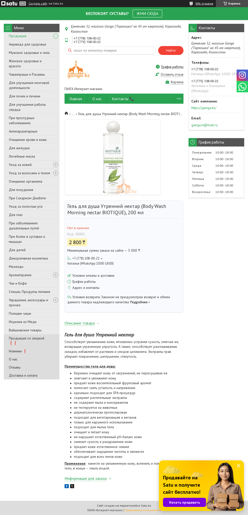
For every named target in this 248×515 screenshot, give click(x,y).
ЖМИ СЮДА (147, 13)
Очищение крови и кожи (28, 139)
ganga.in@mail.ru (204, 125)
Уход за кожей (20, 164)
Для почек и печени (24, 96)
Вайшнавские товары (25, 330)
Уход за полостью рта (26, 206)
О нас (13, 359)
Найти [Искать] (171, 50)
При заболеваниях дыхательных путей (24, 225)
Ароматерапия (20, 275)
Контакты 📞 (123, 99)
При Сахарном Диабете (27, 198)
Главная (76, 99)
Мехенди (16, 266)
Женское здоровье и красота (25, 63)
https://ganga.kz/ (203, 107)
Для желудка (19, 148)
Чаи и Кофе (18, 283)
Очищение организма (25, 181)
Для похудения (21, 189)
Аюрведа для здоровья (27, 44)
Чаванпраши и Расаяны (27, 74)
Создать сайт (38, 3)
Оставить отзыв (172, 74)
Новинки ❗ (18, 351)
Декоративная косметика (28, 258)
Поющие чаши (20, 313)
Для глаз (16, 214)
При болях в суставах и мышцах (27, 239)
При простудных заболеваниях (21, 120)
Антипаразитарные (23, 131)
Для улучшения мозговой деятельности (29, 85)
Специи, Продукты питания (29, 291)
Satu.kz (146, 505)
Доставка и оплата (23, 375)
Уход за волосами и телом (29, 173)
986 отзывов (204, 3)
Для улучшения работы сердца (27, 107)
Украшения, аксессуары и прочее (28, 302)
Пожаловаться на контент (142, 510)
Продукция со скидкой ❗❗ (26, 340)
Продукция (17, 36)
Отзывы (14, 367)
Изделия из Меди (22, 321)
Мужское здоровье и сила (29, 52)
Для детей (17, 250)
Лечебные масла (22, 156)
